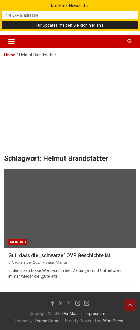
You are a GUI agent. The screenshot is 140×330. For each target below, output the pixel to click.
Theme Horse (46, 320)
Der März (70, 313)
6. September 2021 (25, 262)
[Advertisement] (70, 104)
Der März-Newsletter (70, 5)
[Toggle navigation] (11, 41)
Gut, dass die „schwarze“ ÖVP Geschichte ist (59, 255)
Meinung (18, 242)
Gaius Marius (56, 262)
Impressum (94, 313)
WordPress (113, 320)
